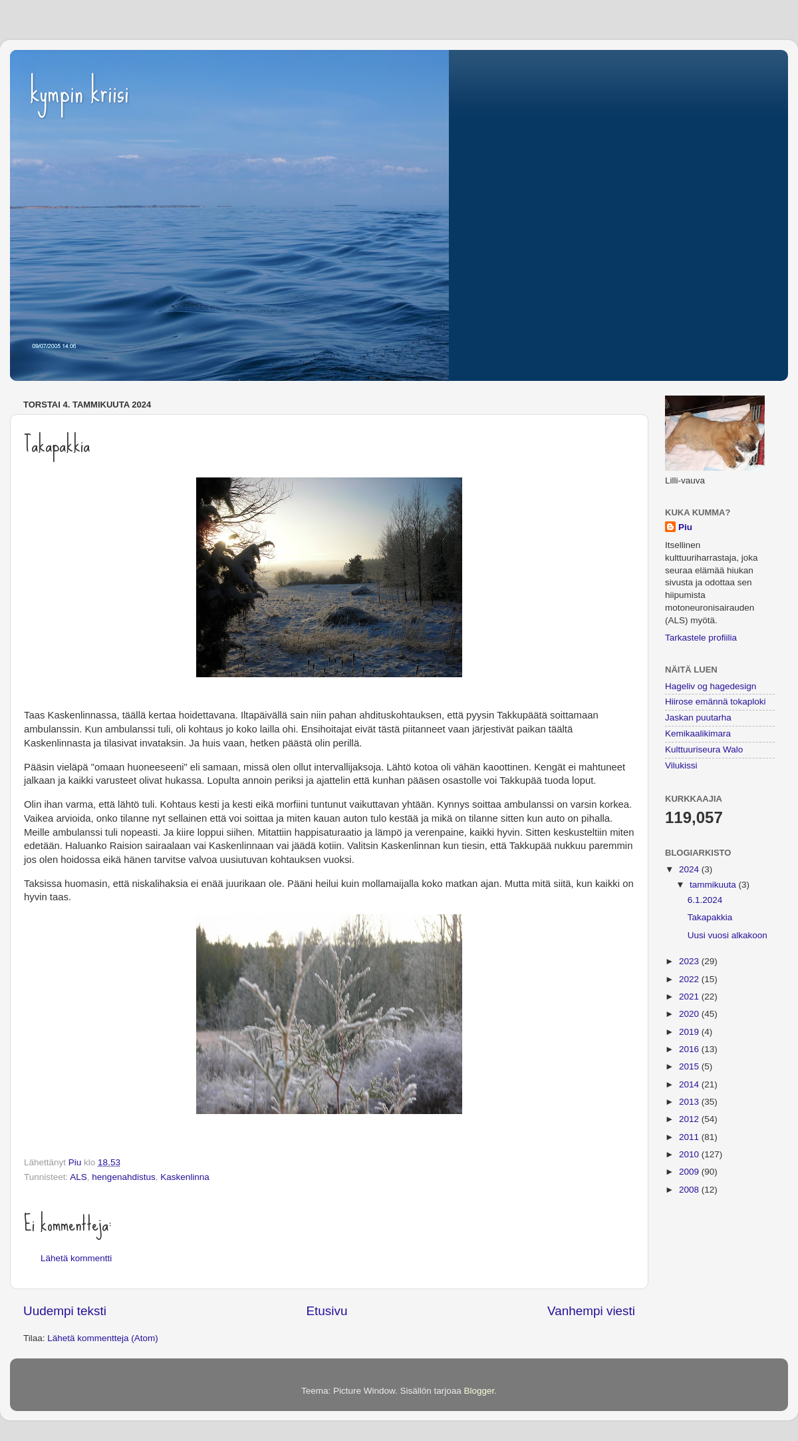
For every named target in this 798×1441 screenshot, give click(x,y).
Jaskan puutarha (698, 717)
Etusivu (327, 1311)
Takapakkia (710, 917)
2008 (690, 1190)
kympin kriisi (79, 92)
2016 (690, 1049)
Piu (685, 527)
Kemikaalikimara (698, 733)
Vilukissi (681, 765)
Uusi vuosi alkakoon (727, 935)
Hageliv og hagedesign (710, 686)
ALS (78, 1177)
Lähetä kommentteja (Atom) (102, 1338)
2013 (690, 1102)
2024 (690, 869)
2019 (690, 1032)
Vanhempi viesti (591, 1311)
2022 (690, 979)
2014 (690, 1084)
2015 (690, 1066)
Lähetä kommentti (76, 1258)
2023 (690, 961)
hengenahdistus (123, 1177)
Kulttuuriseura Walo (704, 749)
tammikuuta (714, 885)
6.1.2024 (705, 900)
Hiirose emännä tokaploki (715, 702)
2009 (690, 1172)
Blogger (479, 1391)
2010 (690, 1154)
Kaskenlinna (184, 1177)
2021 (690, 997)
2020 (690, 1014)
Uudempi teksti (64, 1311)
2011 (690, 1137)
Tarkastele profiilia (701, 638)
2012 (690, 1119)
